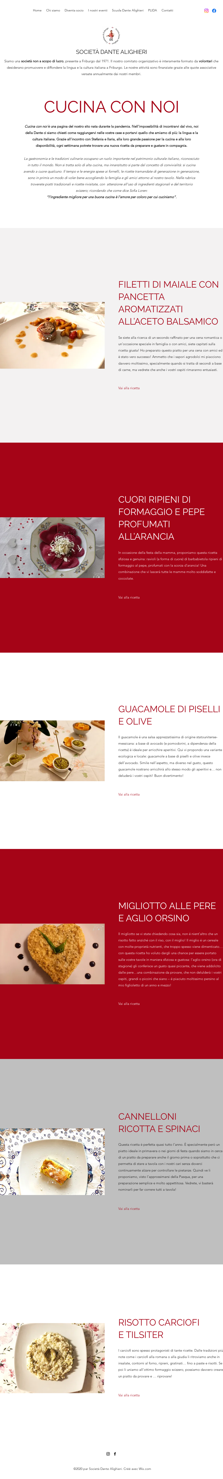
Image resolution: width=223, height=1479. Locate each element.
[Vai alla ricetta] (129, 388)
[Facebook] (214, 10)
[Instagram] (206, 10)
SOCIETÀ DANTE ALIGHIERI (111, 51)
